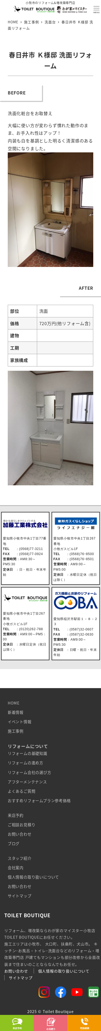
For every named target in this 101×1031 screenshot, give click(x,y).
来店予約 (16, 815)
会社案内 (16, 867)
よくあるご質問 (22, 791)
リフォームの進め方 (25, 762)
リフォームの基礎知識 (27, 753)
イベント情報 (20, 721)
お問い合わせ (20, 834)
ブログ (14, 843)
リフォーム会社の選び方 (29, 772)
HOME (14, 703)
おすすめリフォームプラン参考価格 (39, 800)
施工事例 (16, 731)
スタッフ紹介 (20, 858)
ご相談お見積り (22, 824)
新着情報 (16, 712)
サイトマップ (20, 895)
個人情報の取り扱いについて (33, 877)
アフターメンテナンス (27, 781)
